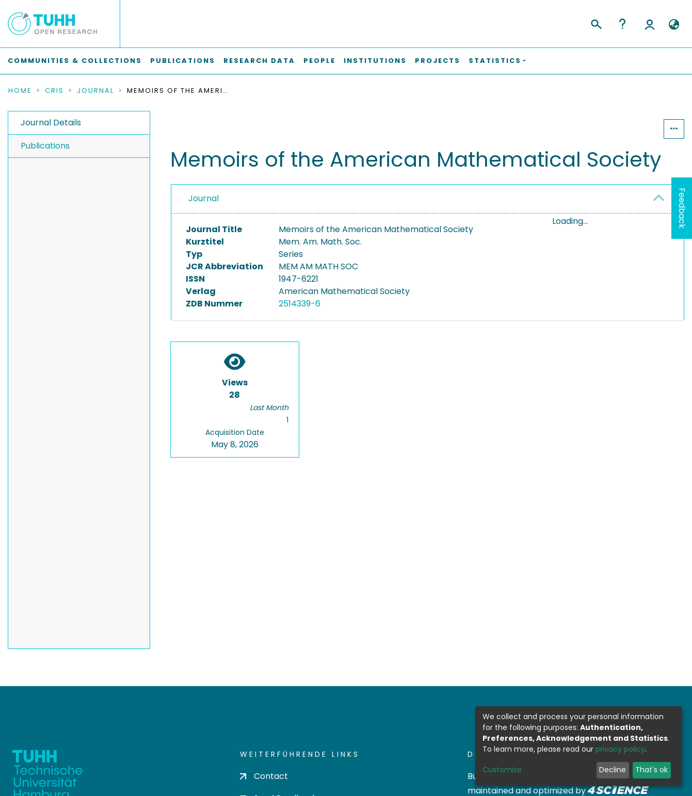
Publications (182, 61)
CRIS (54, 90)
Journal (95, 90)
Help (622, 24)
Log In (649, 24)
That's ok (651, 770)
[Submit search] (595, 23)
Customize (502, 770)
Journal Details (51, 122)
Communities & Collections (75, 61)
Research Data (259, 61)
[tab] (427, 199)
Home (20, 90)
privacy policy (620, 749)
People (319, 61)
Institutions (375, 61)
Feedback (682, 208)
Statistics (632, 129)
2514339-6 (299, 304)
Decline (612, 770)
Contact (264, 776)
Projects (437, 61)
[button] (673, 25)
